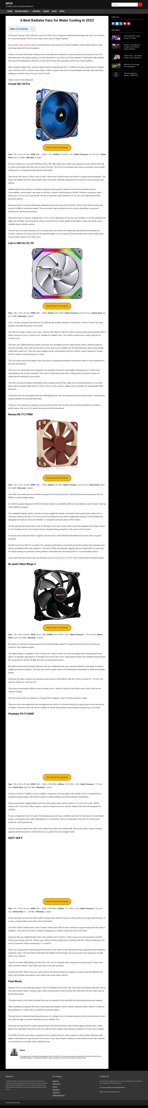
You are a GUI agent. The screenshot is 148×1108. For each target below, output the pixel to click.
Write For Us (56, 1084)
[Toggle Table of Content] (31, 29)
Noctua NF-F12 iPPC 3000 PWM (69, 558)
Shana (22, 1050)
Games (46, 11)
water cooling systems (28, 45)
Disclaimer (56, 1089)
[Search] (140, 5)
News (62, 11)
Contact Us (56, 1092)
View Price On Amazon (57, 147)
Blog (54, 11)
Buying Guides (21, 11)
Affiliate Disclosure (59, 1095)
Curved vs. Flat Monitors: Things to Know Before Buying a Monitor (132, 47)
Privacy (55, 1087)
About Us (55, 1081)
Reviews (36, 11)
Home (9, 11)
